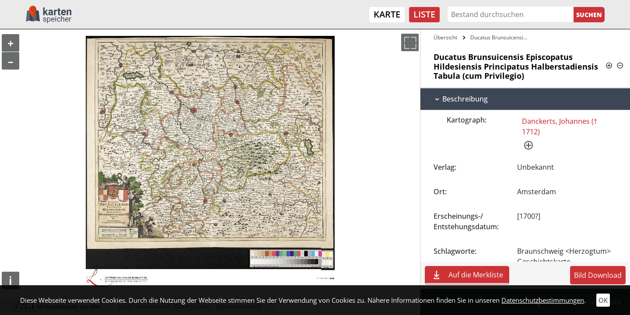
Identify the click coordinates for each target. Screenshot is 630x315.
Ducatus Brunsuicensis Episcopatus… (500, 37)
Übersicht (445, 37)
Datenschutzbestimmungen (542, 300)
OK (603, 300)
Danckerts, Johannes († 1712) (559, 126)
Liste (424, 14)
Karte (387, 14)
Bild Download (598, 275)
